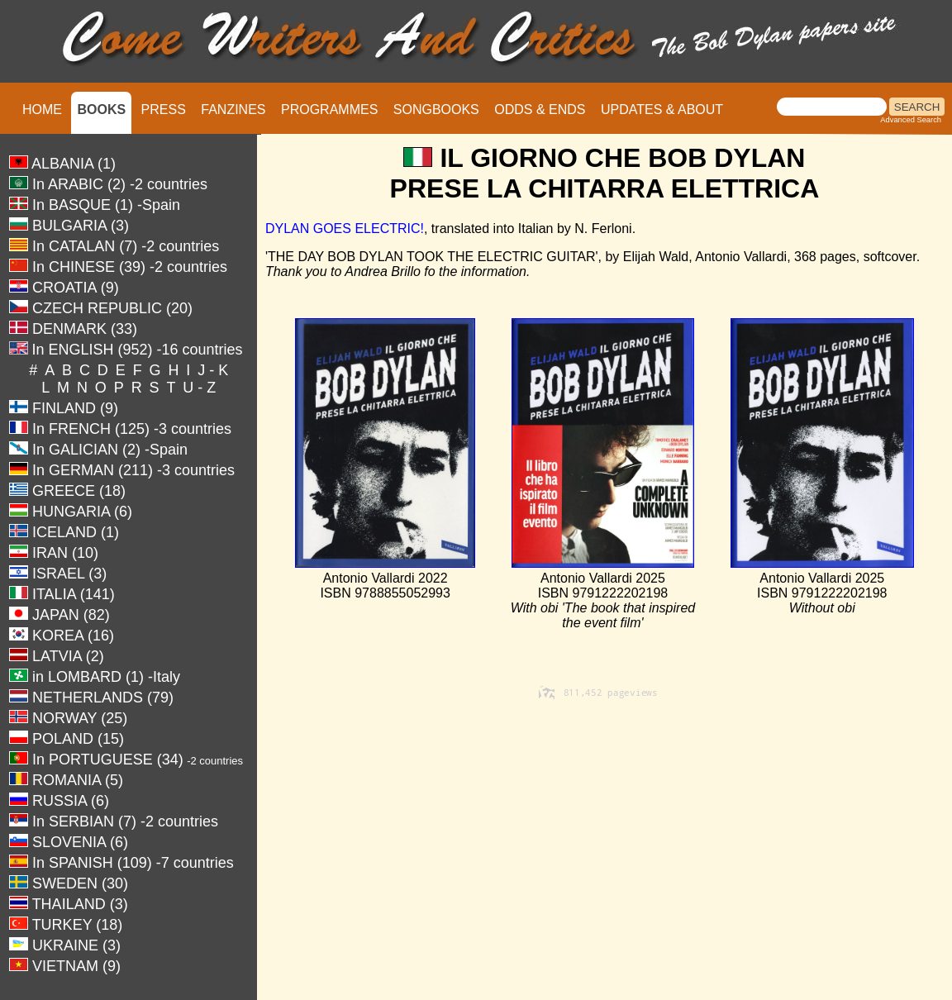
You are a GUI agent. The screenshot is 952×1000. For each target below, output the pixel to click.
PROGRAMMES (329, 109)
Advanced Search (910, 120)
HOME (42, 109)
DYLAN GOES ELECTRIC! (344, 228)
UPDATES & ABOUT (662, 109)
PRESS (163, 109)
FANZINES (233, 109)
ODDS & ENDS (539, 109)
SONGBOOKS (436, 109)
